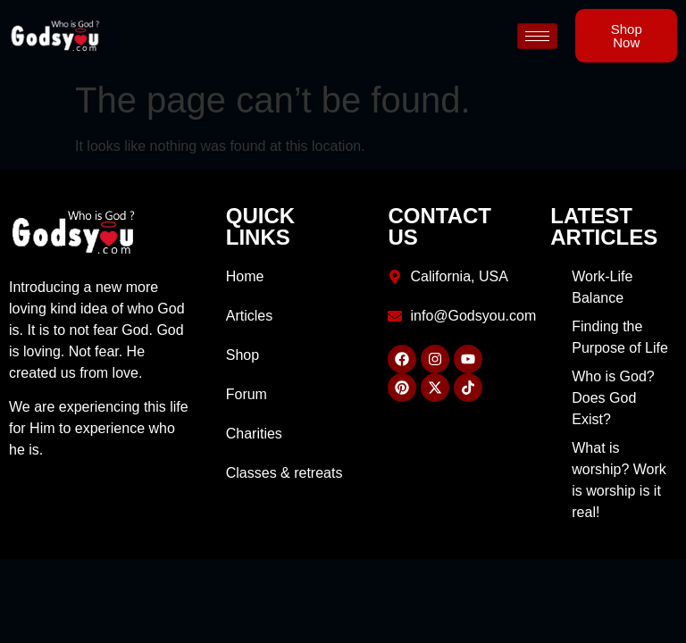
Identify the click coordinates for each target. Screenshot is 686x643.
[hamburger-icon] (537, 36)
